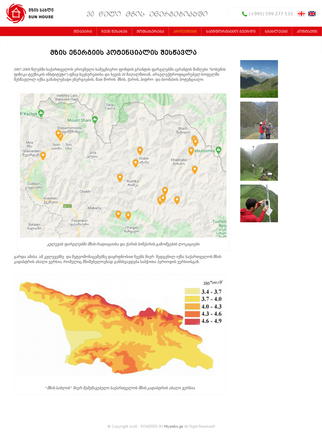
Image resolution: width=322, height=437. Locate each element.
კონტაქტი (307, 31)
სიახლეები (276, 31)
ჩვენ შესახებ (114, 31)
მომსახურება (150, 31)
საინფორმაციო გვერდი (231, 31)
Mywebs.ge (173, 426)
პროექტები (185, 31)
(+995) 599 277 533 (271, 14)
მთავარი (82, 31)
